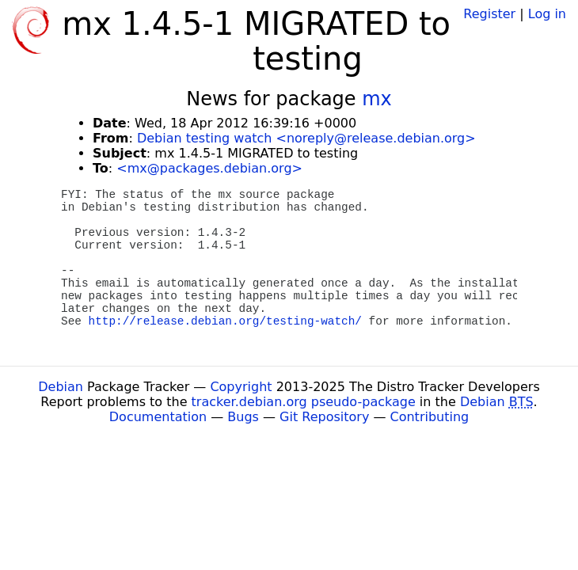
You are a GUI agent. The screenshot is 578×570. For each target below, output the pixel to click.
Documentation (158, 416)
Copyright (241, 386)
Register (489, 13)
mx (377, 99)
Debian (60, 386)
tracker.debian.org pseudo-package (304, 401)
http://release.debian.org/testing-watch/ (225, 321)
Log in (547, 13)
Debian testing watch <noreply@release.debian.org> (306, 138)
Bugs (243, 416)
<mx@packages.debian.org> (209, 168)
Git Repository (324, 416)
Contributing (430, 416)
